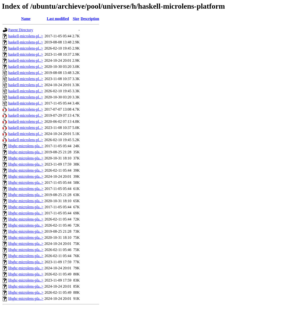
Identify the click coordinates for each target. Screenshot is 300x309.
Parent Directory (20, 30)
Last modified (58, 19)
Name (25, 19)
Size (76, 19)
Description (90, 19)
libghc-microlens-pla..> (25, 146)
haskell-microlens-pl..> (25, 36)
